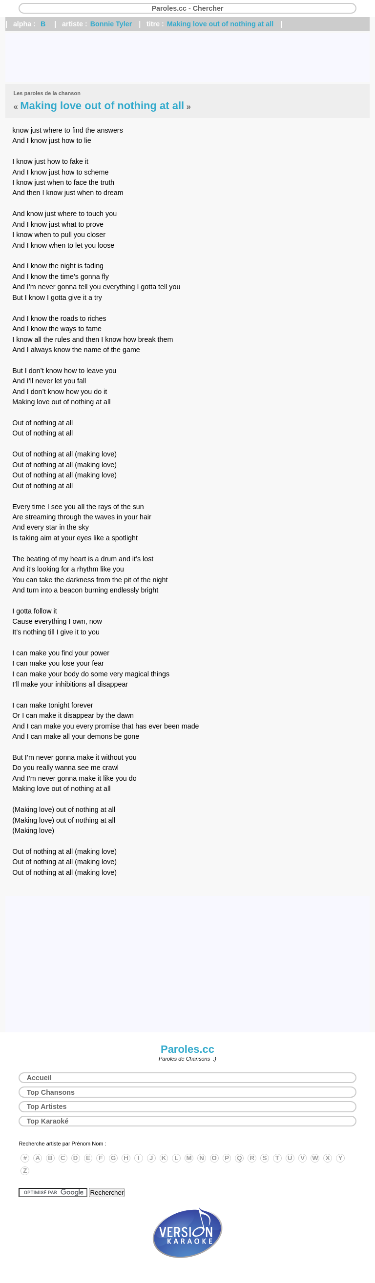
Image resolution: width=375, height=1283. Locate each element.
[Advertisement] (187, 57)
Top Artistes (47, 1106)
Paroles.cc (187, 1049)
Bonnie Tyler (111, 24)
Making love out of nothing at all (220, 24)
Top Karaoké (48, 1121)
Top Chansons (51, 1092)
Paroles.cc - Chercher (187, 8)
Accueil (39, 1078)
